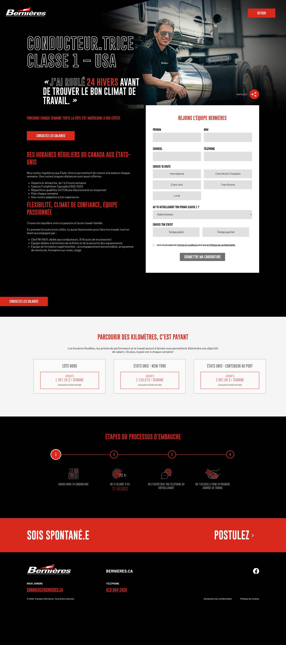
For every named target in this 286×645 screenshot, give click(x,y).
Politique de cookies (249, 599)
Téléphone (209, 148)
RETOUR (261, 13)
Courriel (157, 148)
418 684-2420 (116, 590)
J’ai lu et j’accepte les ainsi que (194, 245)
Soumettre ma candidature (202, 257)
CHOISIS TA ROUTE (162, 166)
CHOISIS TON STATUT (163, 224)
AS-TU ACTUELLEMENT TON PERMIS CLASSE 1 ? (176, 207)
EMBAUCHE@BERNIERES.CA (45, 590)
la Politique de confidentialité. (221, 245)
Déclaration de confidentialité (218, 599)
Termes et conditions (187, 245)
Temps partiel (225, 232)
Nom (206, 129)
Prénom (157, 129)
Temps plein (176, 232)
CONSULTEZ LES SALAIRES (50, 136)
